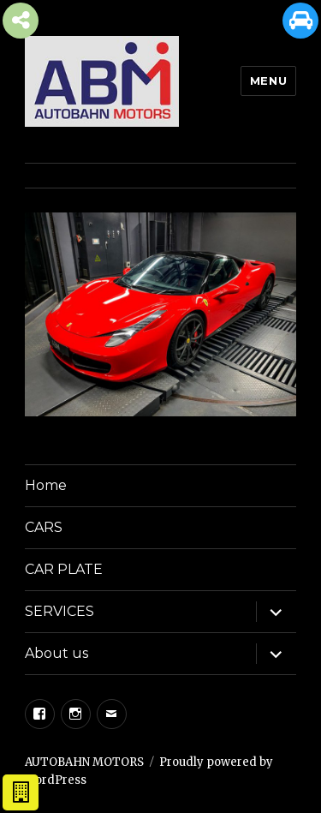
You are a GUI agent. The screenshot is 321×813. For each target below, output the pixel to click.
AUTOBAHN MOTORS (84, 762)
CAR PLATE (64, 569)
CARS (43, 527)
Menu (268, 80)
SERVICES (59, 611)
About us (56, 653)
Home (46, 485)
